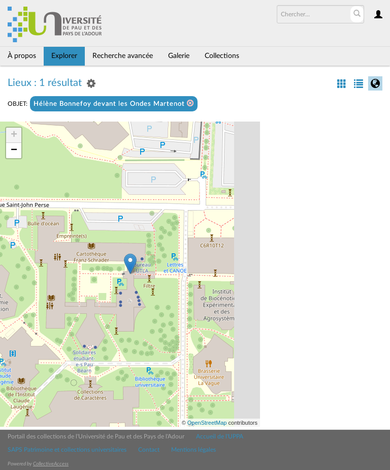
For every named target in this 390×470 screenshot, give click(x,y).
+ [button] (14, 135)
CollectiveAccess (51, 463)
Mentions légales (193, 450)
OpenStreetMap (207, 423)
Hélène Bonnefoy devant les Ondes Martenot (114, 103)
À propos (22, 56)
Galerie (178, 56)
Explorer (64, 56)
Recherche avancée (122, 56)
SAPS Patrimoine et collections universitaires (67, 450)
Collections (222, 56)
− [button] (14, 150)
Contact (148, 450)
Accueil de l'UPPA (219, 436)
